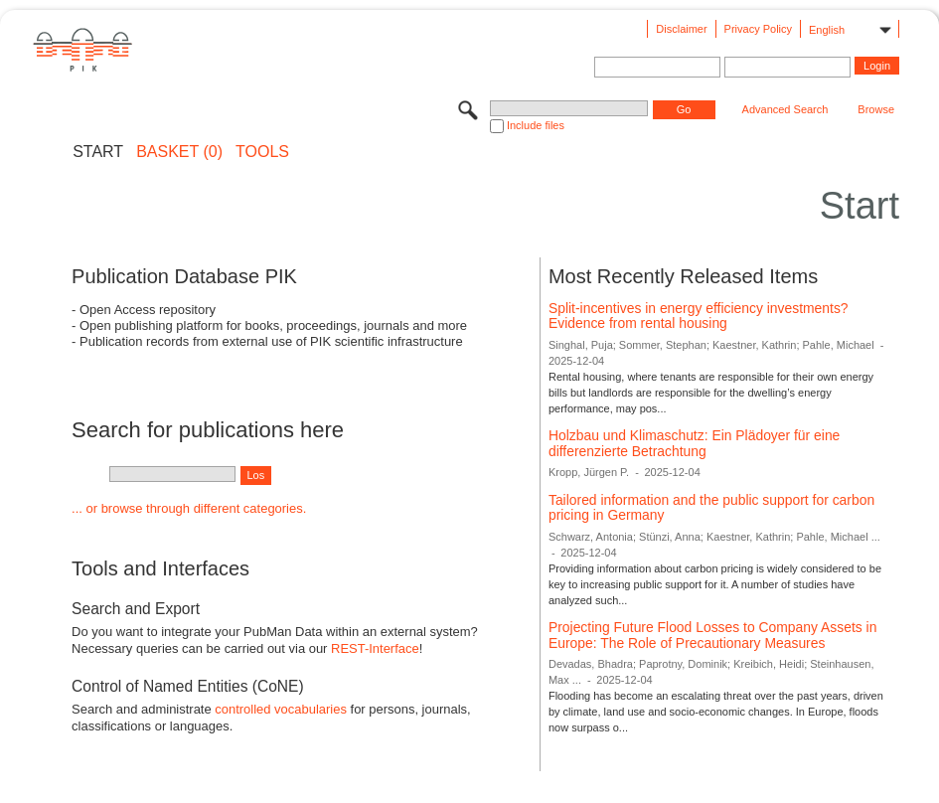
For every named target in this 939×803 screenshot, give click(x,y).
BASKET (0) (179, 152)
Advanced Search (785, 109)
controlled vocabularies (281, 709)
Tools (262, 152)
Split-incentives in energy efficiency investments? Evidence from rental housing (698, 316)
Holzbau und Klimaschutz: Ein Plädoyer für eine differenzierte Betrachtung (694, 443)
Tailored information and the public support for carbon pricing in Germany (711, 508)
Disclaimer (681, 29)
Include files (535, 125)
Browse (876, 109)
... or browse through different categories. (189, 508)
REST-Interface (375, 648)
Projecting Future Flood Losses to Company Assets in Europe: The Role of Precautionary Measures (712, 635)
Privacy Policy (758, 29)
